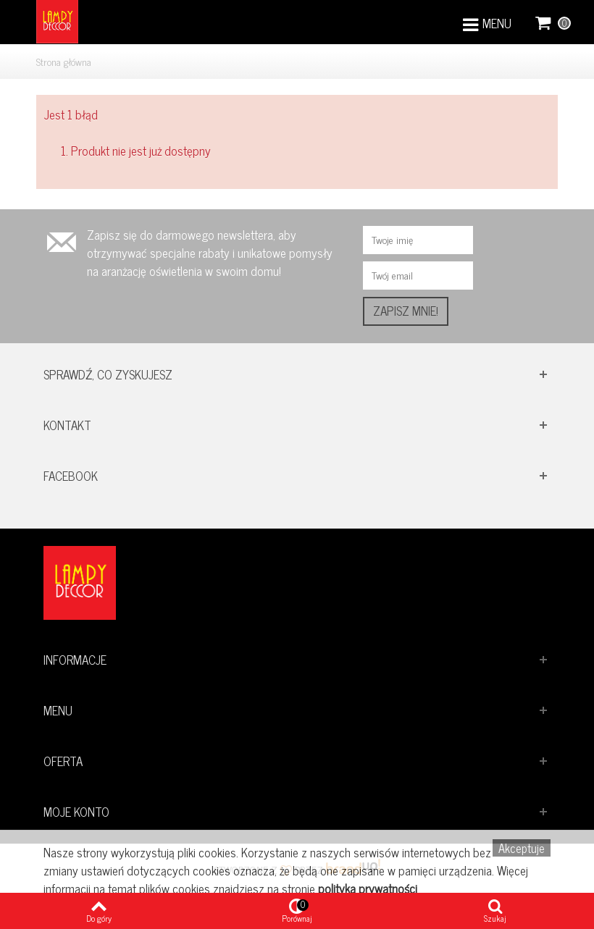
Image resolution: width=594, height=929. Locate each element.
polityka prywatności (367, 888)
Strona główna (63, 61)
